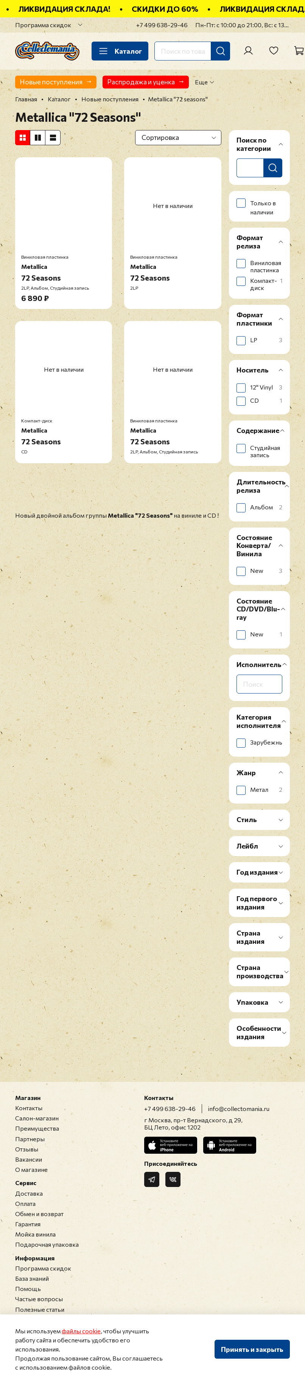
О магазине (31, 1169)
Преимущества (37, 1128)
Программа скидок (43, 24)
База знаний (32, 1278)
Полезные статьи (39, 1309)
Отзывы (26, 1149)
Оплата (25, 1203)
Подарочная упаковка (47, 1244)
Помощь (28, 1288)
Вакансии (28, 1159)
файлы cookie (81, 1330)
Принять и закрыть (252, 1349)
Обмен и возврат (39, 1213)
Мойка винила (35, 1234)
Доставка (29, 1193)
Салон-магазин (37, 1118)
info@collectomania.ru (238, 1108)
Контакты (28, 1107)
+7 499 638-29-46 (162, 24)
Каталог (120, 51)
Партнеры (30, 1138)
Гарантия (27, 1223)
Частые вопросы (39, 1298)
